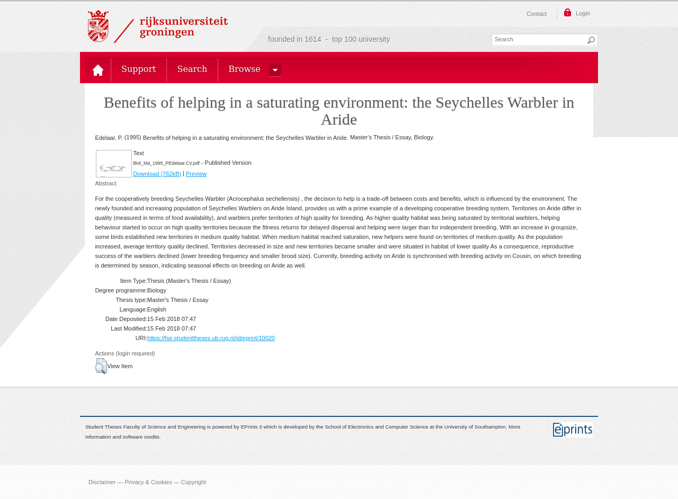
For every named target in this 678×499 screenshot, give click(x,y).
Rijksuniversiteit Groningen (158, 26)
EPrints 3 (251, 427)
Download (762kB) (157, 174)
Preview (196, 174)
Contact (537, 14)
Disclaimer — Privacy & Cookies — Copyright (147, 482)
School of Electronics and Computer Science (376, 427)
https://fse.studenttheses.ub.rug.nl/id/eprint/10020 (211, 338)
